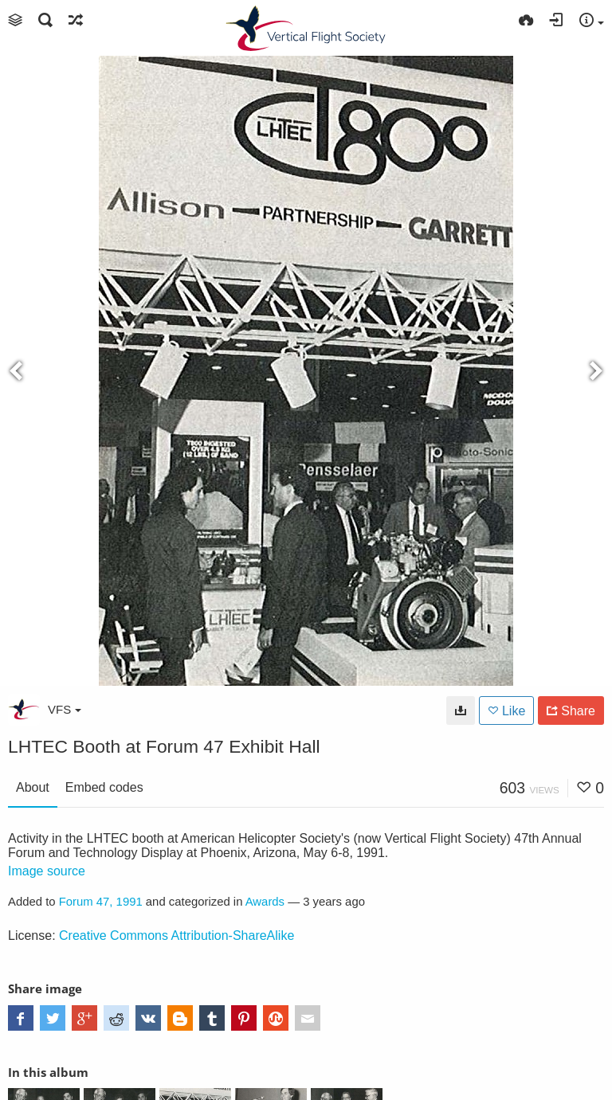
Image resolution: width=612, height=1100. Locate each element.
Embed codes (104, 787)
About (32, 787)
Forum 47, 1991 (101, 901)
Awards (264, 901)
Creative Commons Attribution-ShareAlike (176, 935)
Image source (46, 871)
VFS (64, 709)
